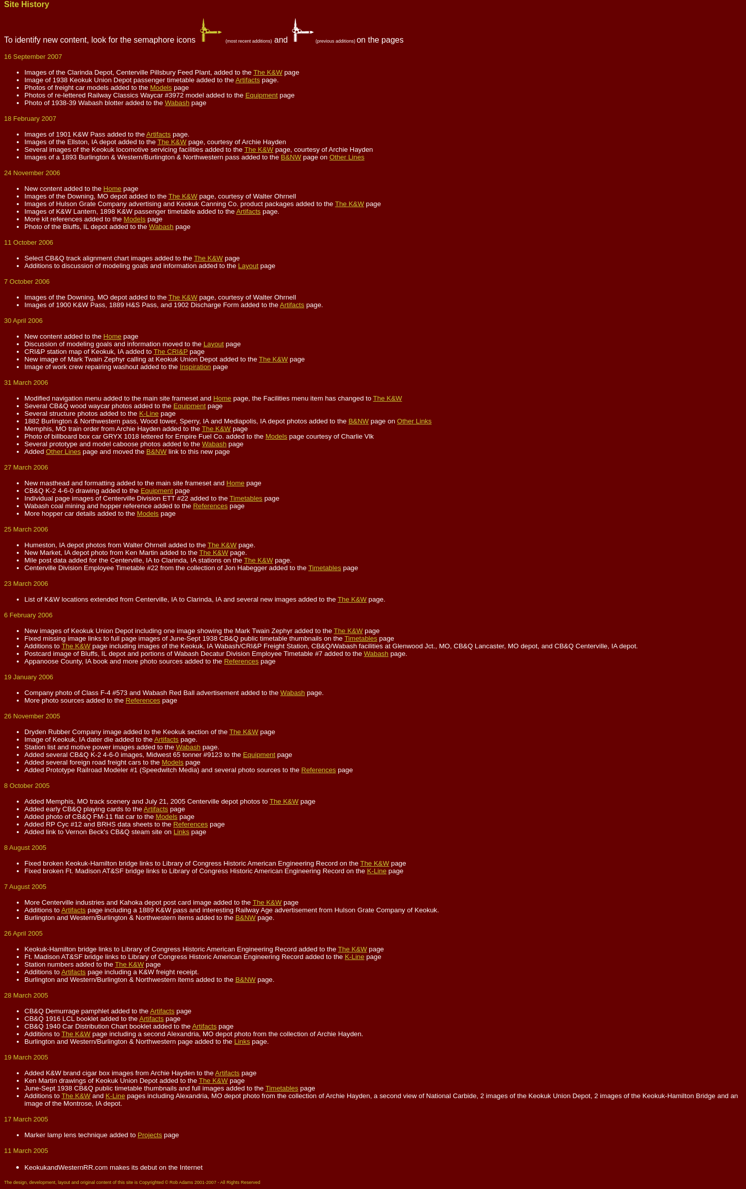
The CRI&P (170, 351)
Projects (150, 1135)
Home (113, 188)
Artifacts (248, 80)
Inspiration (195, 367)
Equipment (261, 95)
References (210, 506)
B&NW (291, 157)
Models (161, 87)
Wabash (177, 103)
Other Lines (347, 157)
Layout (248, 266)
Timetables (246, 498)
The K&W (267, 72)
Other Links (414, 421)
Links (181, 832)
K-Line (149, 413)
